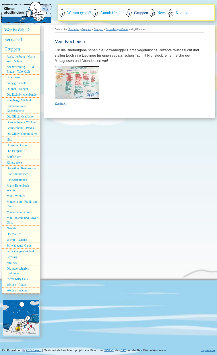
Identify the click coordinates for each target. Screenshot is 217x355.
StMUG (109, 350)
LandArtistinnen (17, 179)
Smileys (12, 262)
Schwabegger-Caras (19, 245)
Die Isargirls (14, 151)
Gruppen (141, 13)
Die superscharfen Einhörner (18, 271)
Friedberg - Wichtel (19, 100)
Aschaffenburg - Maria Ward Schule (21, 59)
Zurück (60, 103)
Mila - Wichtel (16, 196)
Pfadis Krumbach (17, 174)
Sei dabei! (13, 39)
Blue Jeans (13, 77)
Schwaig (12, 257)
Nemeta (11, 228)
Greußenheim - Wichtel (21, 122)
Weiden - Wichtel (17, 290)
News (161, 13)
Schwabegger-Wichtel (20, 251)
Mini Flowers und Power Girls (22, 220)
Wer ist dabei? (17, 29)
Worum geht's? (79, 13)
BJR (123, 350)
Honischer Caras (17, 145)
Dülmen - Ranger (17, 89)
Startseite (73, 29)
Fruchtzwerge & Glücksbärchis (17, 108)
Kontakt (182, 13)
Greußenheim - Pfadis (20, 128)
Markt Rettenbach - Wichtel (19, 188)
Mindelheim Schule (19, 212)
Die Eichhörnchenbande (22, 94)
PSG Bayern (33, 350)
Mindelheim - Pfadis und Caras (22, 204)
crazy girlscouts (16, 83)
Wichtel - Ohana (17, 239)
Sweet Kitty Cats (17, 279)
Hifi (9, 139)
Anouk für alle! (112, 13)
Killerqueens (15, 162)
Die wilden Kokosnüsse (21, 168)
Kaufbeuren (14, 156)
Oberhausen (14, 234)
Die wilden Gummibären (22, 133)
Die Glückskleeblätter (20, 116)
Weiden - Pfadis (16, 284)
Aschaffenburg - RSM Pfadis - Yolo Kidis (20, 69)
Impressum (208, 350)
